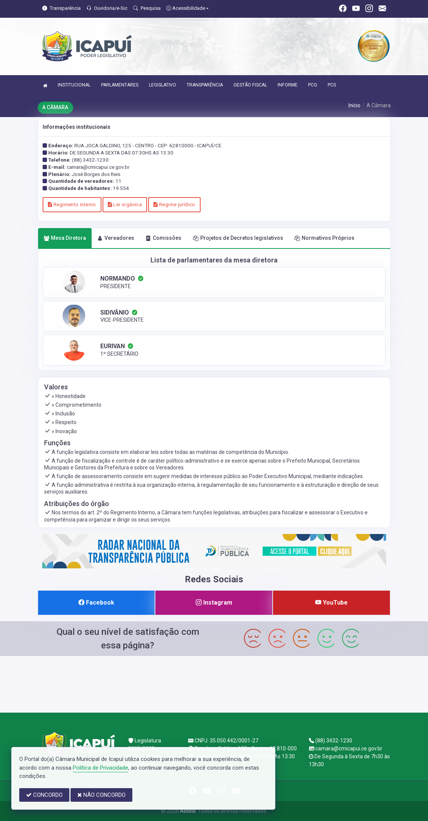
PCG (312, 85)
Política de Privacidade (100, 767)
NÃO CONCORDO (101, 795)
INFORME (288, 85)
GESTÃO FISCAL (250, 85)
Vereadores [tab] (115, 238)
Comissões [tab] (163, 238)
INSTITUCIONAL (74, 85)
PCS (332, 85)
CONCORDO (44, 795)
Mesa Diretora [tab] (65, 238)
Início (354, 105)
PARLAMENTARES (119, 85)
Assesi (188, 811)
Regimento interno (72, 204)
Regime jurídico (174, 204)
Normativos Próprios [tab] (324, 238)
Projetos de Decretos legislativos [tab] (238, 238)
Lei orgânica (125, 204)
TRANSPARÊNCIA (205, 85)
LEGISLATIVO (162, 85)
